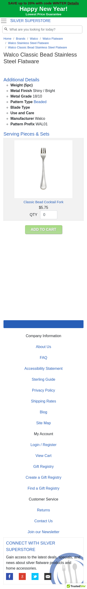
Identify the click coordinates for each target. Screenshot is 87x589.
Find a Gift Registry (43, 488)
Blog (43, 412)
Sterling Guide (43, 379)
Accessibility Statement (43, 368)
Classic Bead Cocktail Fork (44, 202)
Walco (34, 38)
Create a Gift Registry (43, 477)
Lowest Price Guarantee (43, 14)
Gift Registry (43, 467)
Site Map (43, 423)
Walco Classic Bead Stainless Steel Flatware (37, 47)
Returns (43, 510)
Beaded (40, 102)
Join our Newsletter (43, 532)
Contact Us (43, 521)
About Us (43, 347)
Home (7, 38)
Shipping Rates (43, 401)
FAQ (43, 358)
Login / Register (43, 445)
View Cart (43, 456)
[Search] (42, 29)
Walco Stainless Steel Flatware (28, 43)
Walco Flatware (52, 38)
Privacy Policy (43, 390)
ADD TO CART (43, 229)
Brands (21, 38)
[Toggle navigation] (3, 20)
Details (73, 3)
